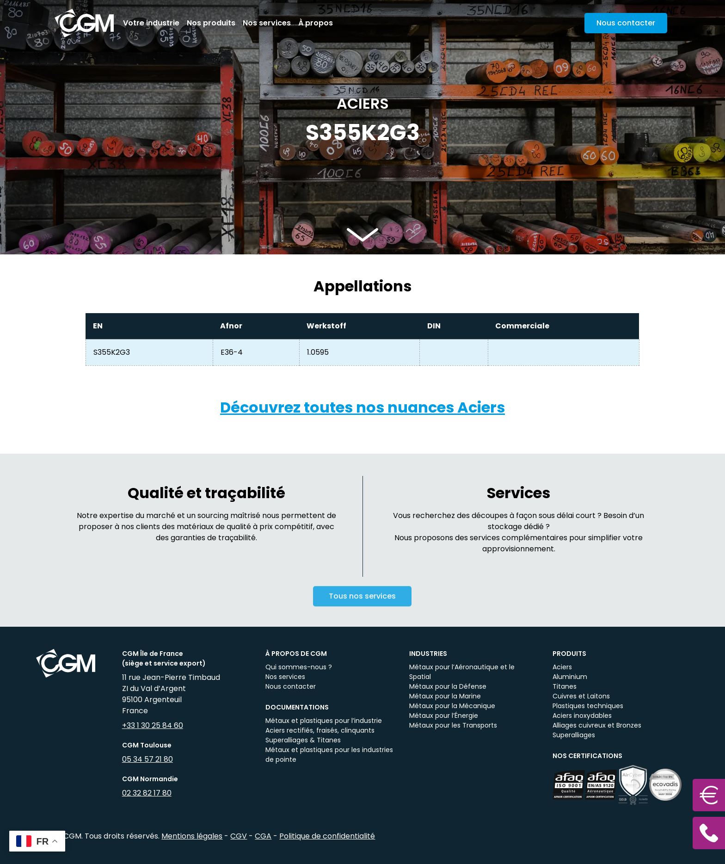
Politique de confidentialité (327, 836)
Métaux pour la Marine (445, 696)
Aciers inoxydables (582, 715)
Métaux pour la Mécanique (452, 705)
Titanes (565, 686)
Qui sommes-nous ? (298, 667)
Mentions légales (191, 836)
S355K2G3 (111, 352)
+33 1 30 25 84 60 (152, 725)
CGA (263, 836)
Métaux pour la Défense (447, 686)
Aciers (562, 667)
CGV (238, 836)
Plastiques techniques (588, 705)
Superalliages (574, 735)
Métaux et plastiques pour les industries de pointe (329, 754)
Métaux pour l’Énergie (443, 715)
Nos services (267, 23)
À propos (315, 23)
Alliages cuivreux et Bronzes (597, 725)
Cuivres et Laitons (581, 696)
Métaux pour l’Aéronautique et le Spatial (462, 671)
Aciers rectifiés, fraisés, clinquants (320, 730)
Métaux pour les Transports (453, 725)
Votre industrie (151, 23)
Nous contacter (290, 686)
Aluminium (570, 676)
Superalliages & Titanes (303, 740)
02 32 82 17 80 (147, 793)
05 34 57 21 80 (147, 759)
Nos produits (211, 23)
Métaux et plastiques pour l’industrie (323, 720)
